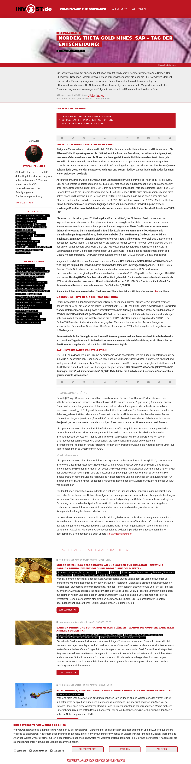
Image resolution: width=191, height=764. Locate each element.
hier (156, 291)
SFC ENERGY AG (26, 280)
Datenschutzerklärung (93, 759)
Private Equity (26, 244)
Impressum (72, 759)
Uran (31, 221)
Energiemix (24, 230)
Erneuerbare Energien (31, 227)
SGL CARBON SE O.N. (28, 322)
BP (19, 216)
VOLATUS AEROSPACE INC (31, 297)
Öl (43, 218)
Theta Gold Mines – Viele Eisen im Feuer (86, 116)
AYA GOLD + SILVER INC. (30, 288)
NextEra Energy (27, 218)
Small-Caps (24, 236)
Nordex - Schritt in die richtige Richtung (87, 120)
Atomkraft (24, 224)
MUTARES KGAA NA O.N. (30, 277)
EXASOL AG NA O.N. (27, 317)
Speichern (125, 749)
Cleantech (24, 247)
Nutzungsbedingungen (119, 533)
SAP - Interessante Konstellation (83, 123)
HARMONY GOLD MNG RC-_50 (32, 302)
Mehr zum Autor (25, 202)
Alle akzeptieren (87, 749)
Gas (20, 221)
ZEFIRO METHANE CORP (30, 285)
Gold (39, 236)
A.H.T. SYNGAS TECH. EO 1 (30, 319)
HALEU (39, 224)
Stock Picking (26, 233)
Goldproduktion (27, 241)
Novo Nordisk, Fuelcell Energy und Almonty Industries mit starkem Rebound (114, 690)
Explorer (23, 239)
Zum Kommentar (67, 610)
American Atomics (37, 216)
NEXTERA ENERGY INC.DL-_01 (32, 271)
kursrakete (42, 247)
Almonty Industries (29, 250)
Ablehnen (162, 749)
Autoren (139, 9)
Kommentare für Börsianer (83, 9)
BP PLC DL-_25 (25, 265)
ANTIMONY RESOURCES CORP (32, 291)
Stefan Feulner (96, 95)
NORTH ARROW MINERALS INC (33, 300)
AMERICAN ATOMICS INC (30, 268)
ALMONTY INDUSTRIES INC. (31, 283)
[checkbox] (14, 750)
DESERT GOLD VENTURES (30, 274)
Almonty (23, 253)
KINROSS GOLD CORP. (29, 314)
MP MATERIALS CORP (28, 294)
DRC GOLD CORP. (26, 311)
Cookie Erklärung (115, 759)
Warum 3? (119, 9)
